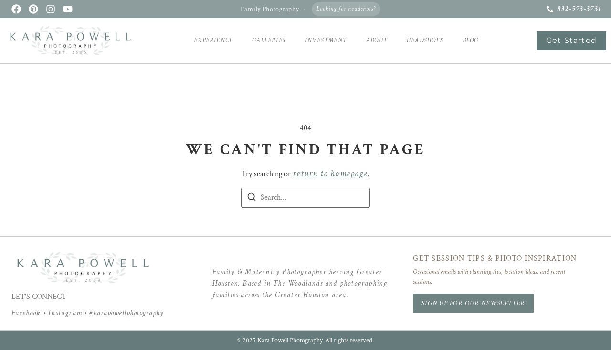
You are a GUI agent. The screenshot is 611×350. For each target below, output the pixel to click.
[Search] (251, 198)
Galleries (269, 40)
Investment (326, 40)
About (377, 40)
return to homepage (330, 174)
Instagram (65, 313)
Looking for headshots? (346, 9)
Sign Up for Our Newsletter (473, 303)
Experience (213, 40)
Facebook (26, 313)
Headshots (425, 40)
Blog (471, 40)
